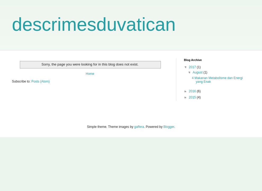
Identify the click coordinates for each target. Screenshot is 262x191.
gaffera (139, 127)
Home (90, 74)
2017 (193, 67)
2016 (193, 91)
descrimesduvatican (94, 24)
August (198, 72)
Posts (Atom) (40, 81)
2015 (193, 97)
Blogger (169, 127)
